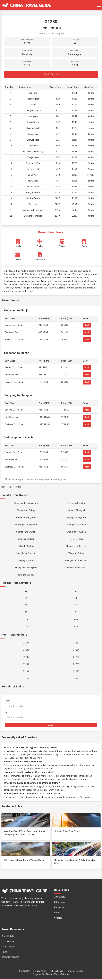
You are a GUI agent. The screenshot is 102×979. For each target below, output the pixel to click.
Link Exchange (56, 971)
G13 (76, 626)
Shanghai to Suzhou (25, 553)
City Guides (60, 897)
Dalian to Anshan (26, 546)
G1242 (76, 678)
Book (87, 325)
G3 (76, 591)
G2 (26, 591)
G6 (26, 605)
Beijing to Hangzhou (76, 517)
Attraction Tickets (10, 957)
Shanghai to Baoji (26, 539)
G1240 (76, 671)
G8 (26, 612)
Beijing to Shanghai (76, 503)
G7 (76, 605)
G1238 (76, 664)
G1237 (26, 664)
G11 (76, 619)
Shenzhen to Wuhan (25, 532)
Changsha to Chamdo (76, 546)
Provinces (59, 907)
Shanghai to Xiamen (76, 524)
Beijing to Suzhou (26, 575)
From (51, 704)
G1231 (26, 643)
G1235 (26, 657)
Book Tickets (51, 74)
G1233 (26, 650)
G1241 (26, 678)
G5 (76, 598)
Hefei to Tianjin (76, 539)
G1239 (26, 671)
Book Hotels (7, 936)
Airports (58, 917)
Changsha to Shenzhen (76, 560)
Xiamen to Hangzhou (26, 517)
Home (4, 487)
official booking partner (52, 765)
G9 (76, 612)
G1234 (76, 650)
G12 (26, 626)
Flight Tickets (8, 946)
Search (51, 725)
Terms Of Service (75, 971)
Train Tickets (7, 941)
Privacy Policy (39, 971)
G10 (26, 619)
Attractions (59, 902)
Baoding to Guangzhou (26, 524)
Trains (11, 487)
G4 (26, 598)
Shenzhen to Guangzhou (26, 503)
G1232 (76, 643)
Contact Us (24, 971)
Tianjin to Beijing (76, 553)
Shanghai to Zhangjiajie (26, 567)
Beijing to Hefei (26, 560)
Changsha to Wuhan (76, 532)
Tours (4, 952)
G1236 (76, 657)
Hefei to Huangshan (76, 567)
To (51, 715)
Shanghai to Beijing (26, 510)
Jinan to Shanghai (76, 510)
